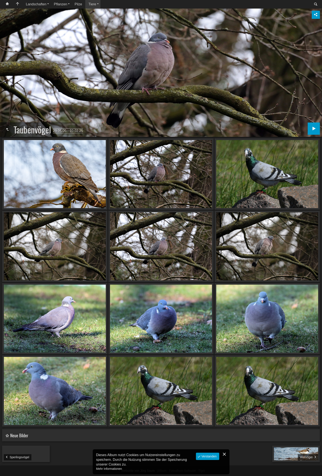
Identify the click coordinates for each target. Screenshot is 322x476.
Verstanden (209, 456)
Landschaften (36, 4)
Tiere (92, 4)
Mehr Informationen (109, 468)
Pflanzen (60, 4)
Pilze (78, 4)
